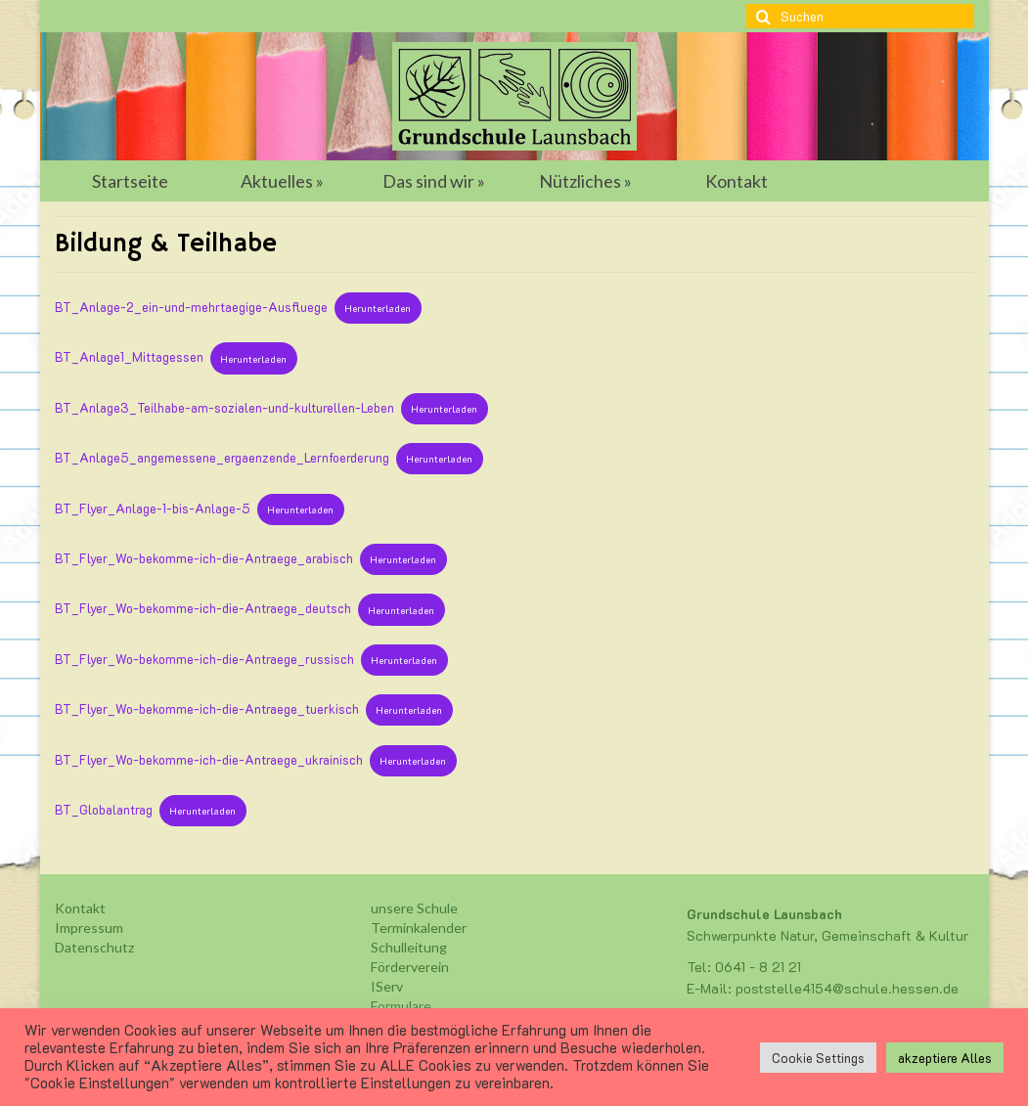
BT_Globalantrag (104, 810)
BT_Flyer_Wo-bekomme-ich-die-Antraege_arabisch (204, 558)
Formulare (401, 1005)
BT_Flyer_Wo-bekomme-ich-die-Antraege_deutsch (203, 609)
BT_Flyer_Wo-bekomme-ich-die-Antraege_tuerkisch (207, 709)
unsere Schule (414, 908)
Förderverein (410, 966)
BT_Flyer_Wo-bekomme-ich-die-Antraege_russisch (204, 659)
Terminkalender (419, 927)
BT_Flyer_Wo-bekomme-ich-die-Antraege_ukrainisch (209, 760)
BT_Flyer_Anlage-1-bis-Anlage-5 (152, 508)
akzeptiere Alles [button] (945, 1057)
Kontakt (80, 908)
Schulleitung (409, 947)
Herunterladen (377, 308)
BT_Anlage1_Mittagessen (129, 358)
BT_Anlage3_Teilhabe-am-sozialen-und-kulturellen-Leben (224, 408)
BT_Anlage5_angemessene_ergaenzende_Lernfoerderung (222, 457)
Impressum (89, 927)
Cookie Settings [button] (818, 1057)
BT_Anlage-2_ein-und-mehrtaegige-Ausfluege (191, 307)
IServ (387, 986)
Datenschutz (94, 947)
